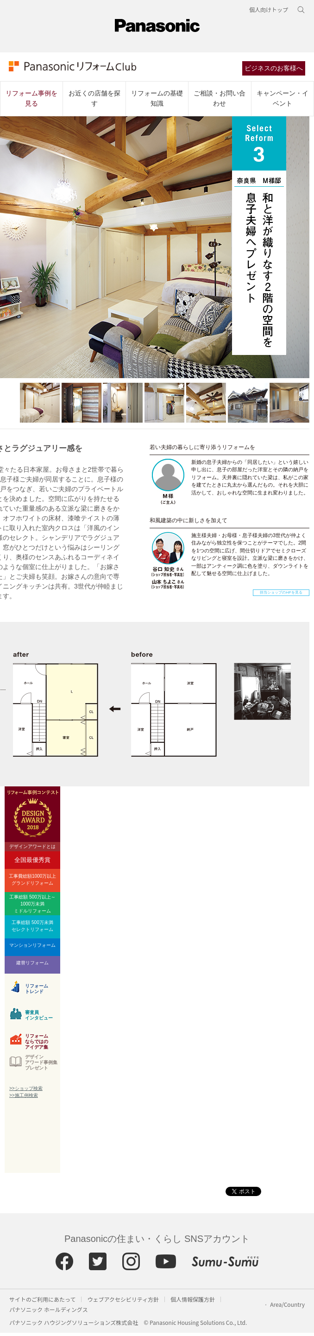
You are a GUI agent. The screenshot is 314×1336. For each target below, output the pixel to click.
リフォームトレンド (36, 992)
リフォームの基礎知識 (157, 101)
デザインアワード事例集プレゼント (41, 1065)
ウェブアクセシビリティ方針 (123, 1302)
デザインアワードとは (32, 849)
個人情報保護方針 (192, 1302)
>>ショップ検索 (26, 1091)
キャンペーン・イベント (282, 101)
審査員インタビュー (39, 1018)
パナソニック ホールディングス (48, 1313)
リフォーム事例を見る (31, 101)
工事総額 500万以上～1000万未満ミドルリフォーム (32, 907)
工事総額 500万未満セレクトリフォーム (32, 929)
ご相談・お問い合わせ (219, 101)
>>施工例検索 (23, 1098)
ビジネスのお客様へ (275, 70)
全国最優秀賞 (32, 863)
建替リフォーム (32, 966)
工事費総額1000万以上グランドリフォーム (32, 883)
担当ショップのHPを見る (281, 595)
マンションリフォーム (32, 948)
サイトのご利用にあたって (42, 1302)
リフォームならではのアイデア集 (36, 1044)
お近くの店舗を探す (94, 101)
